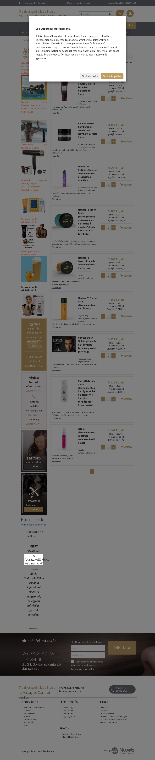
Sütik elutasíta (90, 76)
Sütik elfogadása (112, 76)
